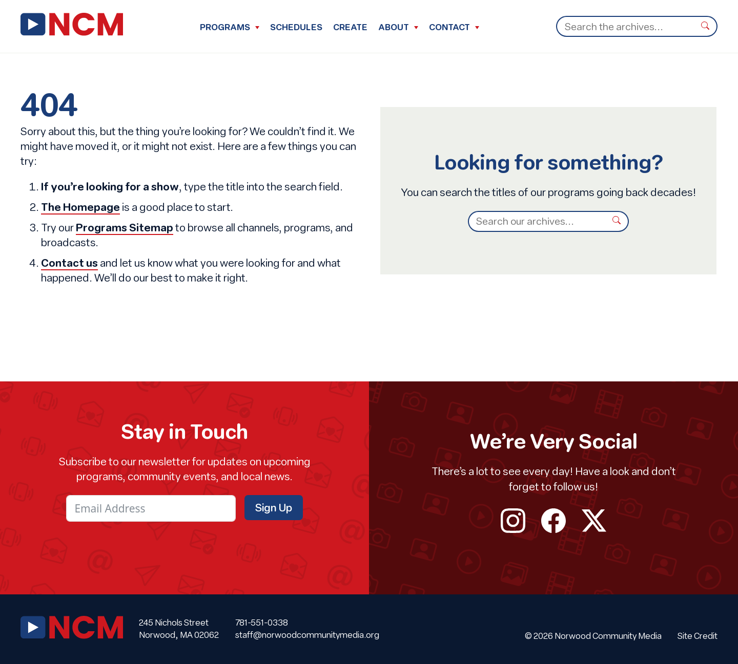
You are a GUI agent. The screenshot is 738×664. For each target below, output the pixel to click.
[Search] (624, 26)
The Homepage (80, 207)
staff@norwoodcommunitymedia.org (307, 634)
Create (350, 27)
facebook (554, 521)
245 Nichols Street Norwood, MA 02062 (179, 628)
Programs (225, 27)
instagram (513, 521)
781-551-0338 (261, 622)
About (393, 27)
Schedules (296, 27)
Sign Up (273, 507)
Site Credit (697, 635)
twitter (594, 521)
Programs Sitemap (124, 227)
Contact (449, 27)
